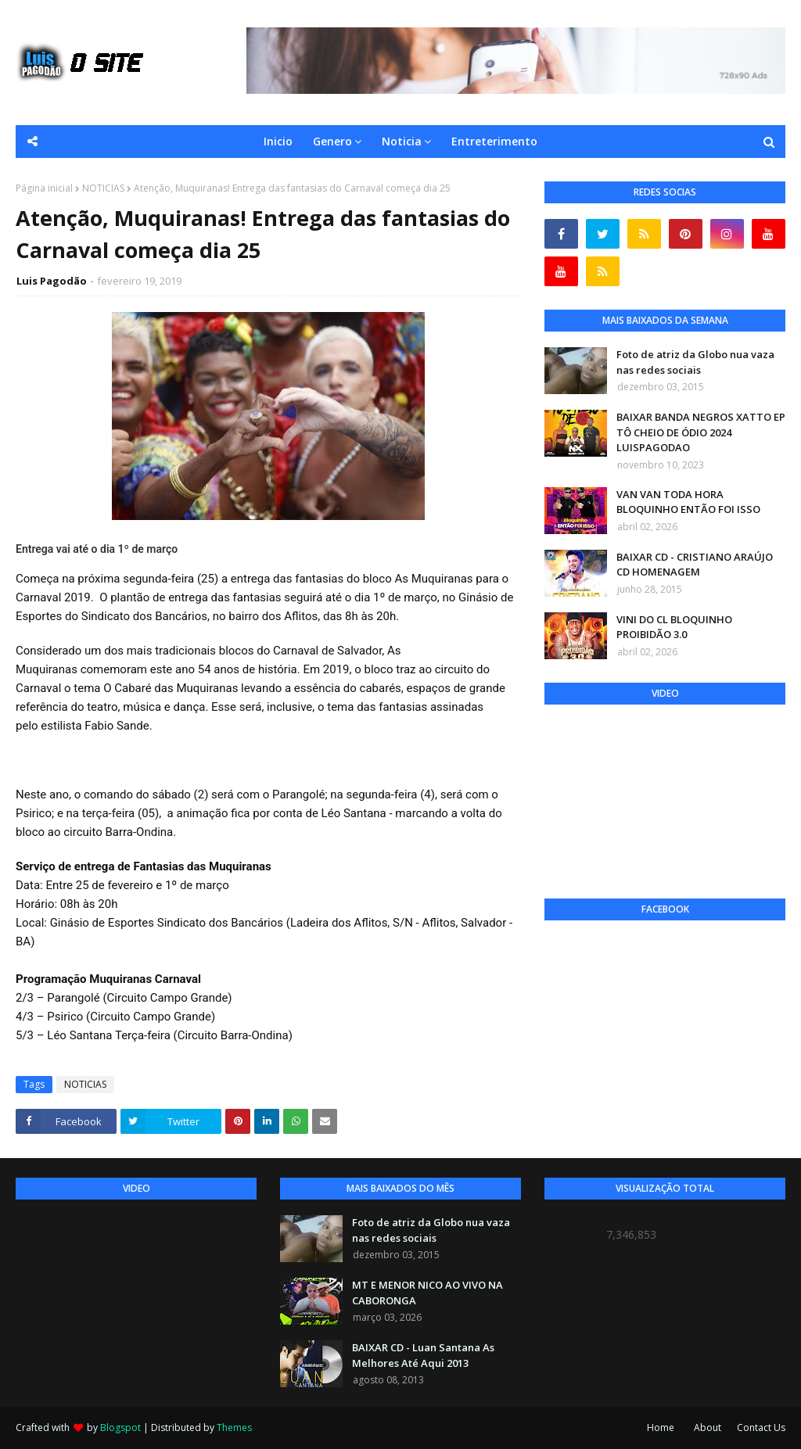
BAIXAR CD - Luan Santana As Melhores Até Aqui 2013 (423, 1355)
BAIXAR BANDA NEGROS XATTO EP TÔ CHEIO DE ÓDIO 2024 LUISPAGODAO (700, 432)
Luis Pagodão (51, 281)
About (707, 1427)
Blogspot (120, 1427)
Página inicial (44, 188)
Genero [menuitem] (332, 141)
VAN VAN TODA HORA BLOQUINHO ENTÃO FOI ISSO (688, 502)
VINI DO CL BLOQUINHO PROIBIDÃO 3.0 (674, 627)
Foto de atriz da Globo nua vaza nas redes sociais (695, 362)
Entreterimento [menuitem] (494, 141)
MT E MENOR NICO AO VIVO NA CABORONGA (427, 1292)
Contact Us (761, 1427)
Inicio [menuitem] (278, 141)
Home (660, 1427)
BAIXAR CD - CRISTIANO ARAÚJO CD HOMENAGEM (694, 564)
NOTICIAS (103, 188)
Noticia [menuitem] (402, 141)
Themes (234, 1427)
